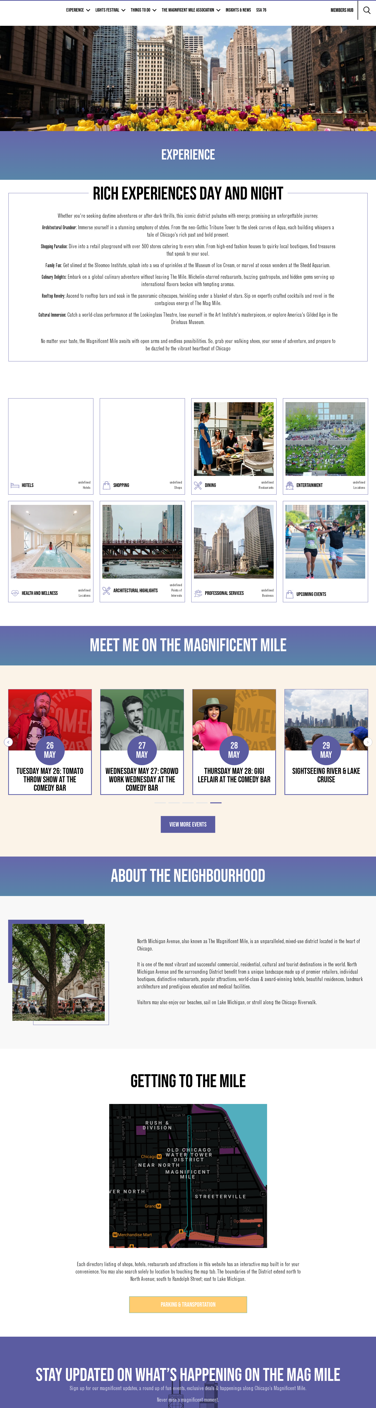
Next (367, 742)
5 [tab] (216, 803)
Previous (8, 742)
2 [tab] (174, 803)
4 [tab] (202, 803)
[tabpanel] (50, 742)
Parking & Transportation (188, 1305)
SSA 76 (300, 13)
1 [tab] (160, 803)
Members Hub (338, 17)
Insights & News (277, 13)
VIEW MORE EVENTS (188, 825)
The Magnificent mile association (226, 13)
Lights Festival (146, 13)
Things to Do (179, 13)
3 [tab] (188, 803)
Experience (114, 13)
